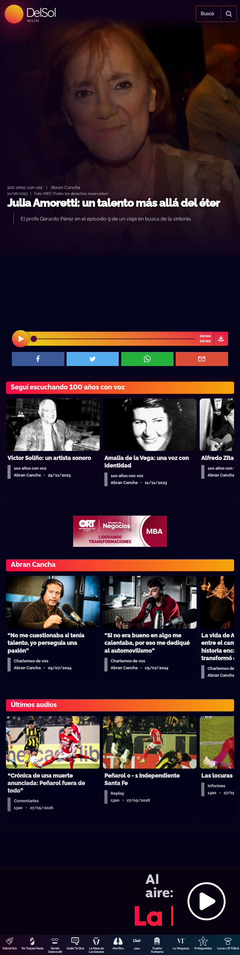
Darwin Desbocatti (55, 950)
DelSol (41, 12)
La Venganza (181, 948)
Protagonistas (203, 948)
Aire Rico (118, 948)
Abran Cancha (65, 187)
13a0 (137, 948)
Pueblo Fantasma (157, 950)
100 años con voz (24, 187)
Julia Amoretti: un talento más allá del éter (113, 202)
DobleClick (9, 948)
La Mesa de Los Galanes (96, 950)
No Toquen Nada (32, 948)
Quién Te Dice (75, 948)
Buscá (207, 14)
